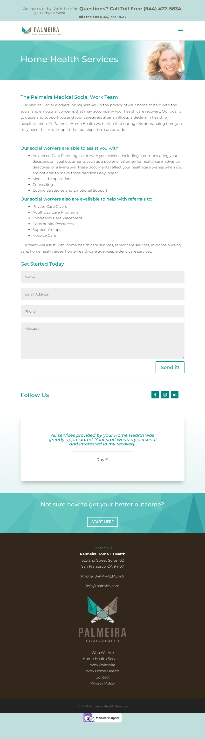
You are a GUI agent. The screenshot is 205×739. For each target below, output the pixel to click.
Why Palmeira (102, 665)
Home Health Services (102, 658)
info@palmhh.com (102, 586)
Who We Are (102, 652)
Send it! (170, 367)
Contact (103, 677)
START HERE (102, 522)
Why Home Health (102, 671)
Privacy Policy (102, 683)
